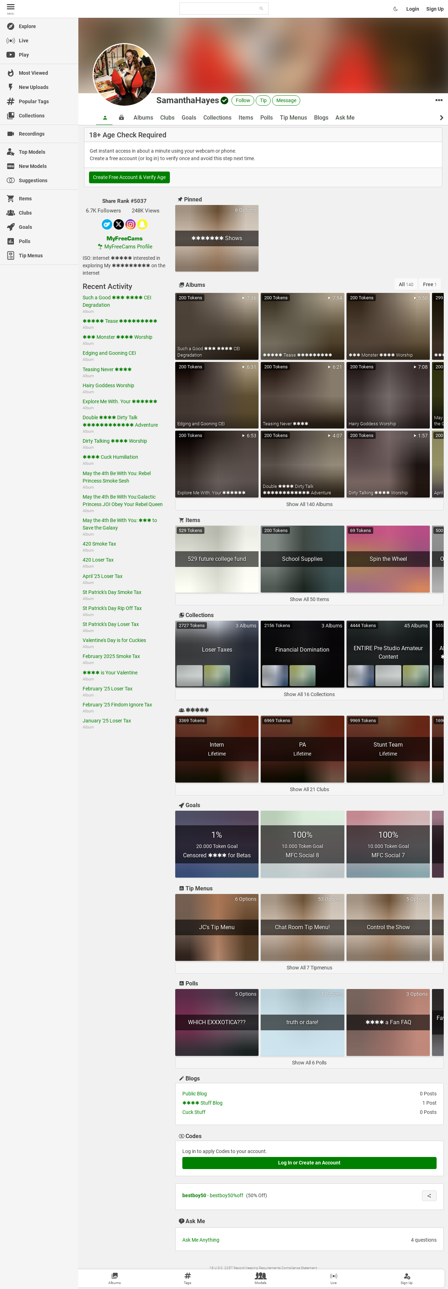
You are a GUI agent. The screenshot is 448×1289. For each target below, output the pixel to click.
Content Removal (274, 1275)
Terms (233, 1275)
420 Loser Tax (98, 560)
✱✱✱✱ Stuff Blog (202, 1103)
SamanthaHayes (187, 100)
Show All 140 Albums (309, 504)
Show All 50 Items (309, 599)
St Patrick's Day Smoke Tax (112, 592)
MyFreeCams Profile (124, 246)
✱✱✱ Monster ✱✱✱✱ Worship (117, 337)
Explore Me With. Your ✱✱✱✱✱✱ (120, 401)
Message (286, 100)
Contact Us (249, 1275)
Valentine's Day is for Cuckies (114, 640)
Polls (266, 117)
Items (246, 117)
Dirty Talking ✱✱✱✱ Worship (115, 441)
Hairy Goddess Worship (108, 385)
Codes (190, 1136)
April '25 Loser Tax (103, 576)
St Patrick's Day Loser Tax (111, 624)
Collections (217, 117)
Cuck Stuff (193, 1112)
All (406, 284)
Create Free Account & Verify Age (129, 177)
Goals (189, 117)
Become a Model (327, 1275)
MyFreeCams (300, 1275)
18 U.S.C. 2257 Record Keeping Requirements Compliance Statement (263, 1268)
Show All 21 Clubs (309, 789)
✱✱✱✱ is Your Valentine (110, 672)
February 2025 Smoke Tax (111, 656)
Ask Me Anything (200, 1240)
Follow (243, 100)
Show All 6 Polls (309, 1063)
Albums (143, 117)
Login (412, 9)
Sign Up (435, 9)
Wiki (222, 1275)
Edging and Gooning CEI (109, 353)
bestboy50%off (226, 1195)
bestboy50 (194, 1195)
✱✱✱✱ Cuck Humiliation (110, 457)
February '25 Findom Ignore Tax (117, 704)
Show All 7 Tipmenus (309, 967)
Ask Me (345, 117)
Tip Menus (293, 117)
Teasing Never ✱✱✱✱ (107, 369)
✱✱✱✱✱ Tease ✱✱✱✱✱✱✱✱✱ (120, 321)
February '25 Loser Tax (107, 688)
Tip (263, 100)
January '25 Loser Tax (107, 721)
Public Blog (194, 1093)
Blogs (321, 117)
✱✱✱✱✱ (193, 710)
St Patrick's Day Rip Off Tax (112, 608)
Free (430, 284)
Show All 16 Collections (309, 694)
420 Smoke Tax (99, 544)
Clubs (167, 117)
